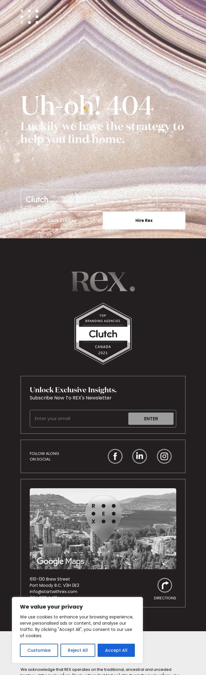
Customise (39, 650)
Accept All (116, 650)
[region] (77, 630)
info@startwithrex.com (53, 592)
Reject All (78, 650)
